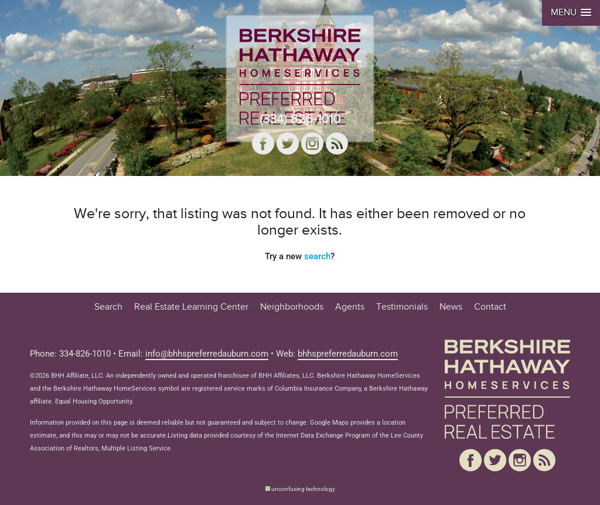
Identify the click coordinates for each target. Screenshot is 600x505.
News (450, 307)
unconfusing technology (303, 489)
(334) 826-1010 (300, 119)
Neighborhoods (291, 307)
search (317, 257)
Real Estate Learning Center (191, 307)
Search (108, 307)
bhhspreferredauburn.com (348, 354)
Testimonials (402, 307)
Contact (490, 307)
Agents (349, 307)
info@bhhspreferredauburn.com (206, 354)
